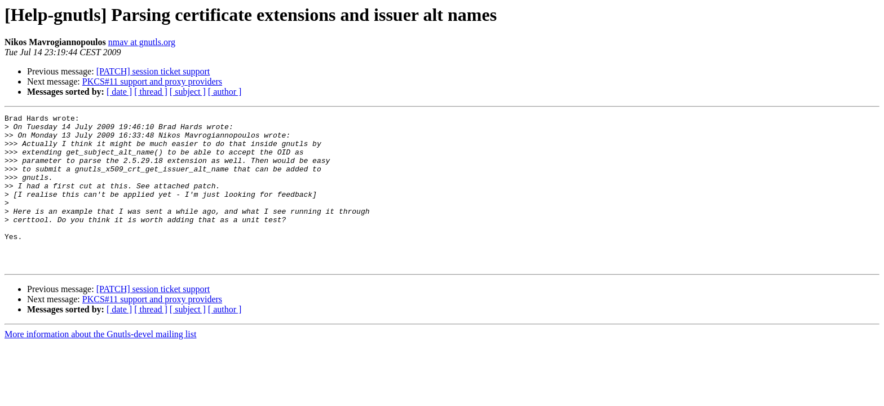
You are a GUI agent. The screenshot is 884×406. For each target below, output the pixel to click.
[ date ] (119, 91)
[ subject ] (188, 91)
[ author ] (225, 91)
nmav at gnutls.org (141, 42)
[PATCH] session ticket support (153, 71)
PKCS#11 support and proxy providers (152, 81)
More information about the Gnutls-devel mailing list (100, 364)
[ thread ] (150, 91)
